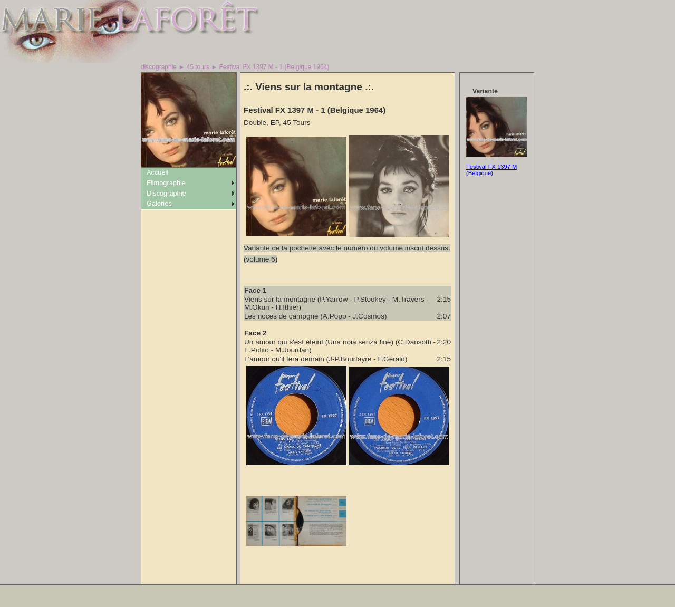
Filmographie (166, 183)
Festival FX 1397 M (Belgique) (491, 169)
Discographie (166, 193)
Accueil (157, 172)
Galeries (159, 203)
